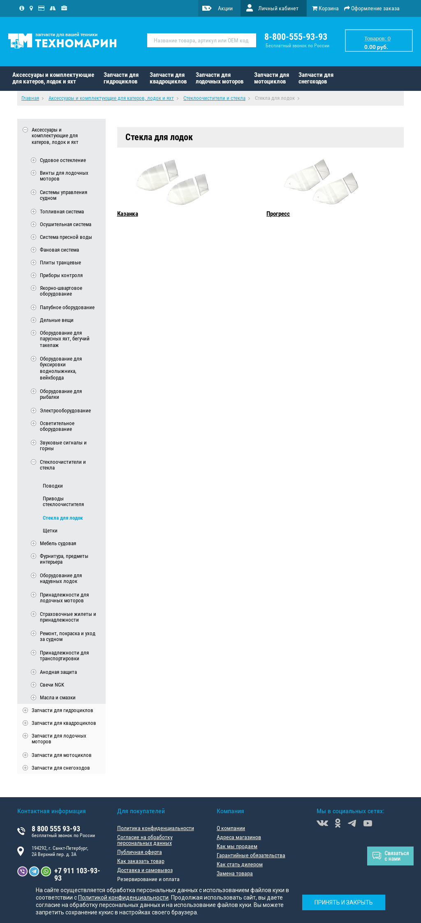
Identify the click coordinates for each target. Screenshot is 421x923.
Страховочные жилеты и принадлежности (68, 617)
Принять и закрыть (344, 902)
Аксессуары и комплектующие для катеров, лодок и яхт (53, 78)
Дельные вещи (57, 320)
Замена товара (235, 873)
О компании (231, 828)
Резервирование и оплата (148, 879)
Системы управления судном (63, 195)
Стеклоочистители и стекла (63, 465)
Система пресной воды (66, 237)
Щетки (50, 530)
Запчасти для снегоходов (315, 78)
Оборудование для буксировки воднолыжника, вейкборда (61, 368)
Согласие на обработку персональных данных (145, 840)
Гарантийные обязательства (251, 855)
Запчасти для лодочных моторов (219, 78)
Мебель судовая (58, 543)
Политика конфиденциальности (155, 828)
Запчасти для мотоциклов (271, 78)
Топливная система (62, 211)
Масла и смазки (58, 697)
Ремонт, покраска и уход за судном (67, 636)
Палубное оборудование (67, 307)
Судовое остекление (63, 160)
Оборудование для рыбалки (61, 394)
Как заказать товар (140, 861)
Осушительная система (65, 224)
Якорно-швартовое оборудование (61, 291)
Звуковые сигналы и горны (63, 445)
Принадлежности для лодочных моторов (64, 598)
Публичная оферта (139, 852)
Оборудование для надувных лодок (61, 578)
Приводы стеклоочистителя (63, 501)
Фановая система (59, 249)
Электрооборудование (65, 410)
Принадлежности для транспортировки (64, 656)
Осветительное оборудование (57, 426)
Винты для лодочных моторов (64, 176)
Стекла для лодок (63, 517)
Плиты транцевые (60, 262)
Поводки (53, 485)
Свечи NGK (52, 684)
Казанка (127, 213)
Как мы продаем (237, 846)
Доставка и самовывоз (145, 870)
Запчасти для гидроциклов (121, 78)
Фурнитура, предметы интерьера (64, 559)
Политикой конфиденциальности (123, 897)
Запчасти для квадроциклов (168, 78)
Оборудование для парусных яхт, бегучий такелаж (65, 339)
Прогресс (278, 213)
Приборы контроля (61, 275)
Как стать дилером (240, 864)
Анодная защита (58, 672)
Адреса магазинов (239, 837)
